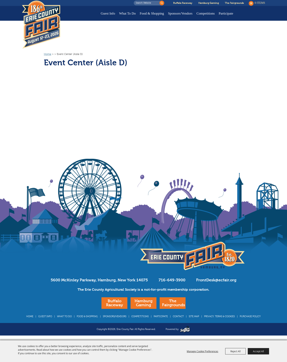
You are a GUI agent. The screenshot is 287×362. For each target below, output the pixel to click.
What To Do (127, 13)
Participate (226, 13)
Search (161, 3)
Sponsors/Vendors (180, 13)
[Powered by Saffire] (185, 329)
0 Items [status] (260, 2)
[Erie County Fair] (41, 25)
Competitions (206, 13)
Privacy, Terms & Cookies (219, 316)
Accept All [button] (258, 351)
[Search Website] (148, 3)
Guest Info (108, 13)
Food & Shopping (152, 13)
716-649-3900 (172, 280)
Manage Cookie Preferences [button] (202, 351)
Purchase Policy (250, 316)
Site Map (194, 316)
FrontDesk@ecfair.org (216, 280)
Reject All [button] (235, 351)
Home (47, 54)
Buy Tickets (252, 16)
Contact (178, 316)
